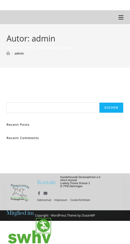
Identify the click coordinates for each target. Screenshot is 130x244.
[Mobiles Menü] (120, 17)
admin (19, 53)
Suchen (12, 99)
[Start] (8, 53)
